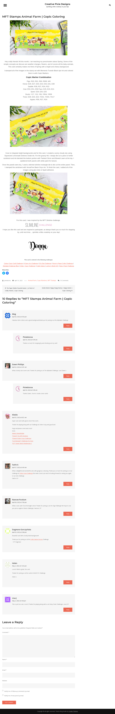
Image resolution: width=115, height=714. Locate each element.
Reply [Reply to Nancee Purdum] (67, 514)
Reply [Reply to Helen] (67, 582)
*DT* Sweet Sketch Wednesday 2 (22, 443)
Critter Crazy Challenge (27, 266)
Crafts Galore (40, 266)
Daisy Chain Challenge (66, 266)
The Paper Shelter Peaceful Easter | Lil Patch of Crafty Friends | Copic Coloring (19, 289)
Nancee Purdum (19, 499)
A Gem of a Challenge (31, 263)
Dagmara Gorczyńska (21, 529)
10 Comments (64, 280)
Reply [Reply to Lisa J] (67, 610)
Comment (5, 632)
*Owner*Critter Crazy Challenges (21, 438)
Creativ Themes (73, 711)
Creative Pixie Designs (57, 4)
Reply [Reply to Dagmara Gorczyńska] (67, 547)
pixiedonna (7, 280)
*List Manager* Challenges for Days (22, 441)
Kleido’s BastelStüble (18, 433)
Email (4, 670)
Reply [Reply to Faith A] (67, 484)
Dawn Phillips (18, 364)
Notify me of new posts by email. (14, 695)
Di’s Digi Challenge (45, 263)
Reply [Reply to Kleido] (67, 449)
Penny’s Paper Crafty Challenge (62, 263)
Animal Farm (32, 280)
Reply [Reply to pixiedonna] (67, 348)
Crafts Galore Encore (36, 539)
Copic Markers (42, 280)
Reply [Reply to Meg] (67, 325)
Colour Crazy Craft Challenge (13, 263)
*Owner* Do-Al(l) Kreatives (20, 436)
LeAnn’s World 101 (52, 266)
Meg (14, 314)
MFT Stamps (52, 280)
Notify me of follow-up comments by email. (17, 691)
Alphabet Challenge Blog (11, 266)
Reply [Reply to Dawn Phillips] (67, 376)
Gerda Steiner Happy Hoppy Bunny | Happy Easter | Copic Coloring (57, 289)
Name (4, 659)
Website (4, 681)
